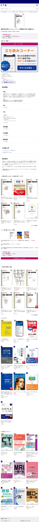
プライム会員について (5, 520)
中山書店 (17, 31)
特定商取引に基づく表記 (25, 520)
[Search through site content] (18, 8)
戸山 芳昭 (3, 31)
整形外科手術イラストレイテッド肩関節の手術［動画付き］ (16, 240)
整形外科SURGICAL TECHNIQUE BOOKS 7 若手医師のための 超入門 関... (18, 248)
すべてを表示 (34, 225)
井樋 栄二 (10, 31)
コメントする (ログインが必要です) (8, 150)
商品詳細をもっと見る (8, 82)
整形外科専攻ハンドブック (9, 244)
